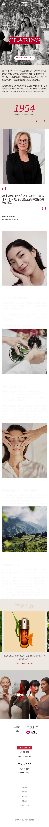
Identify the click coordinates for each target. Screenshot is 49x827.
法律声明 (24, 796)
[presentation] (37, 121)
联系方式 (24, 791)
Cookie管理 (24, 805)
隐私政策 (24, 801)
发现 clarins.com (23, 663)
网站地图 (24, 787)
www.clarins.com (23, 58)
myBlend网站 (23, 773)
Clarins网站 (23, 756)
